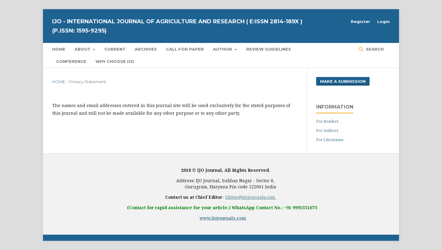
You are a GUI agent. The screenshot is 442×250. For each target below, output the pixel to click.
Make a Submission (343, 81)
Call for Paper (185, 49)
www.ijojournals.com (223, 218)
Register (360, 21)
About (83, 49)
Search (374, 49)
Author (223, 49)
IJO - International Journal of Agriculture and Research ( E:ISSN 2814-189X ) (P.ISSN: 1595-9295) (177, 26)
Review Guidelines (268, 49)
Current (115, 49)
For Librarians (329, 139)
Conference (71, 61)
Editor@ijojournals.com (250, 197)
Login (383, 21)
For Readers (327, 121)
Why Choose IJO (114, 61)
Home (58, 49)
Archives (146, 49)
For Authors (327, 130)
